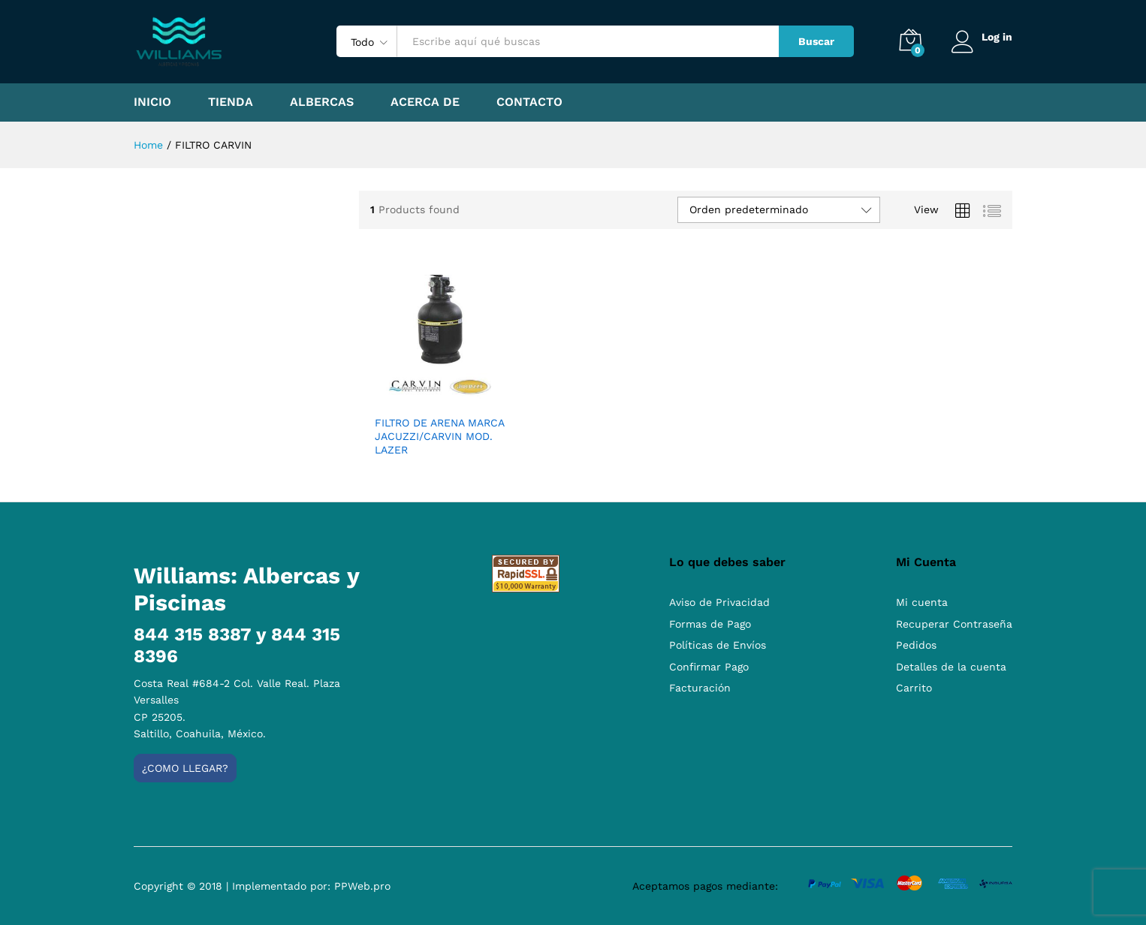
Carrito (914, 688)
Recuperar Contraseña (954, 624)
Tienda (230, 102)
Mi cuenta (922, 602)
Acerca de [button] (425, 102)
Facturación (700, 688)
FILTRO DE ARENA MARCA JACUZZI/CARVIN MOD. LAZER (439, 436)
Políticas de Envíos (717, 645)
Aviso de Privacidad (719, 602)
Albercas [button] (322, 102)
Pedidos (916, 645)
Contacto (529, 102)
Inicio (152, 102)
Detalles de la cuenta (951, 667)
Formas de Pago (710, 624)
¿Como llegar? (185, 768)
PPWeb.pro (362, 886)
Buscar (815, 41)
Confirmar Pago (709, 667)
